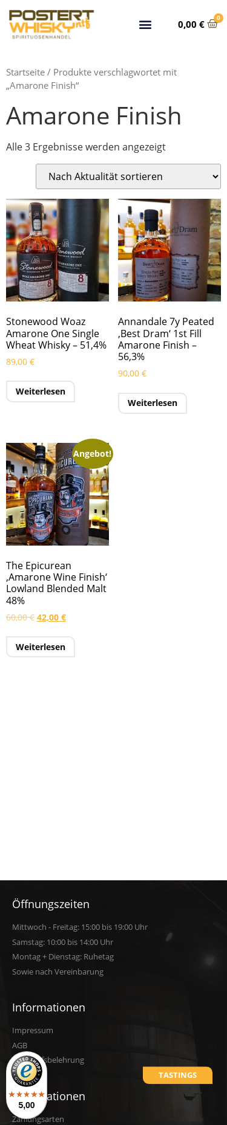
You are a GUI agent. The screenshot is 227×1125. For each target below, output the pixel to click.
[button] (146, 23)
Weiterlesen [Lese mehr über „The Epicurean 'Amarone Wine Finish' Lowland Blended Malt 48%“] (40, 647)
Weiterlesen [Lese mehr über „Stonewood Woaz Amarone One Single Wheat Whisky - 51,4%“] (40, 391)
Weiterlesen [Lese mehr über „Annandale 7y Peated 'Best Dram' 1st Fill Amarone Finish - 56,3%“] (152, 402)
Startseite (25, 72)
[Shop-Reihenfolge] (128, 176)
